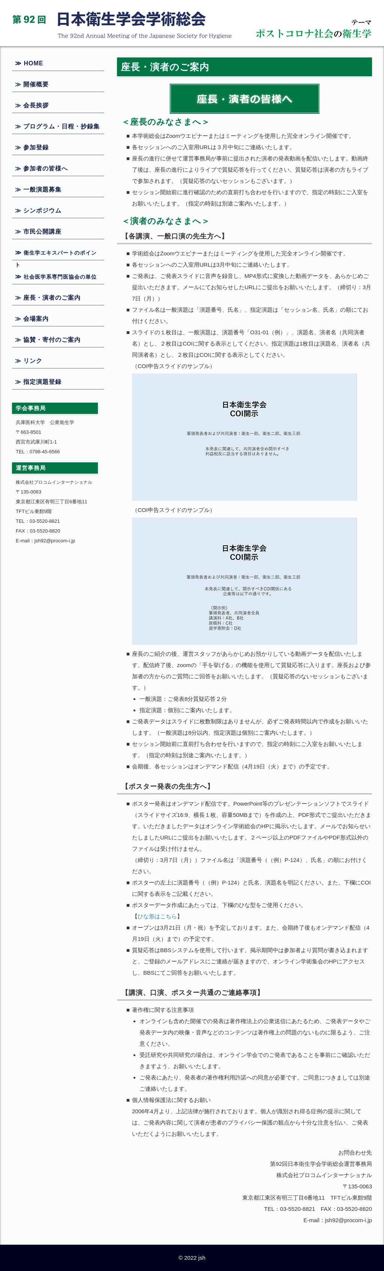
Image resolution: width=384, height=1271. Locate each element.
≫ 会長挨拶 (32, 105)
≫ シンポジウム (38, 210)
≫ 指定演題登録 (38, 382)
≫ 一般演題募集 (38, 189)
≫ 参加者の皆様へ (41, 168)
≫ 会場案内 (32, 318)
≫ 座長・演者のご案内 (48, 297)
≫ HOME (29, 63)
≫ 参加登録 (32, 147)
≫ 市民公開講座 (38, 231)
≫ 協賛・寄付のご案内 (48, 340)
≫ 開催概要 (32, 84)
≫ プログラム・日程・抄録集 (57, 126)
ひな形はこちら (157, 916)
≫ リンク (28, 361)
